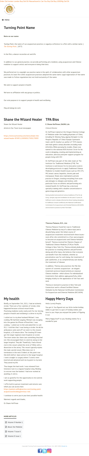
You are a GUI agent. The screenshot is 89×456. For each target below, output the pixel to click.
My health (11, 298)
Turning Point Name (19, 27)
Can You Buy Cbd (47, 1)
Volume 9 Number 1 (15, 422)
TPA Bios (52, 119)
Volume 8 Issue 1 (14, 436)
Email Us (64, 446)
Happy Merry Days (59, 298)
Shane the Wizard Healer (23, 119)
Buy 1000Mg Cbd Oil (61, 1)
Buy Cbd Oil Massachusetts (30, 1)
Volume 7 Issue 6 (14, 431)
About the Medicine (14, 427)
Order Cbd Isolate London (9, 1)
